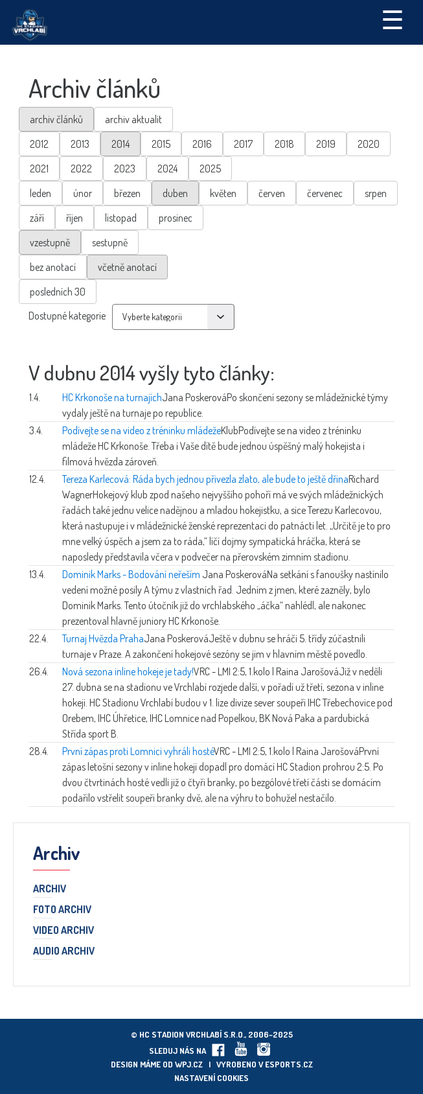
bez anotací (53, 267)
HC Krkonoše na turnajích (112, 397)
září (37, 217)
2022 (81, 168)
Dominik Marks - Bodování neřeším (132, 574)
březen (127, 193)
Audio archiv (64, 951)
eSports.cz (289, 1064)
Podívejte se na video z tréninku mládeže (141, 430)
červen (271, 193)
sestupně (110, 242)
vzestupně (50, 242)
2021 (39, 168)
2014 (120, 143)
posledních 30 (58, 291)
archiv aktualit (133, 119)
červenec (325, 193)
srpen (376, 193)
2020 (369, 143)
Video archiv (63, 931)
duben (175, 193)
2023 (124, 168)
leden (40, 193)
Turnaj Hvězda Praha (103, 638)
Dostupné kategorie (67, 315)
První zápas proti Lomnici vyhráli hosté (138, 751)
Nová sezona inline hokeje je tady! (128, 671)
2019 (326, 143)
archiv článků (56, 119)
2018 (284, 143)
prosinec (175, 217)
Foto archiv (62, 910)
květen (223, 193)
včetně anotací (127, 267)
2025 (210, 168)
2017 (243, 143)
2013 (80, 143)
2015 (161, 143)
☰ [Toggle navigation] (392, 19)
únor (82, 193)
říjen (74, 217)
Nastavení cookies (211, 1078)
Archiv (49, 889)
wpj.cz (189, 1064)
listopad (121, 217)
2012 (39, 143)
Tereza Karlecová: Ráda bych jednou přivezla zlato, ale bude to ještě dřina (205, 478)
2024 (167, 168)
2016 (202, 143)
